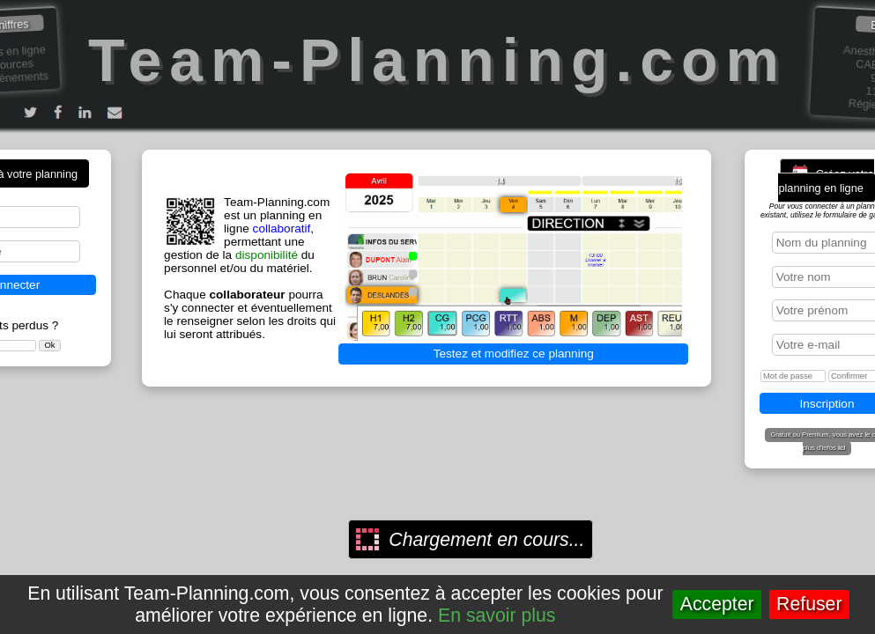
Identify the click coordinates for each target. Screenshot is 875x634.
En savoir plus (496, 615)
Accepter (717, 604)
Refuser (809, 604)
